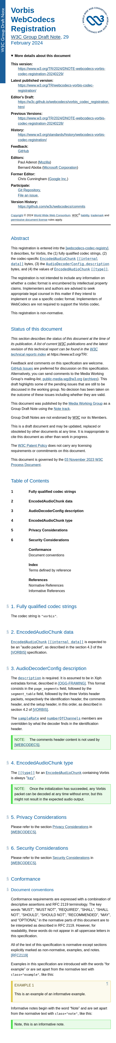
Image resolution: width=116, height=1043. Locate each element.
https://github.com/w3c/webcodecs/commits (51, 206)
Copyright (17, 215)
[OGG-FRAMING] (72, 683)
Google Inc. (58, 179)
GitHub (23, 151)
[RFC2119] (19, 955)
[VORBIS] (18, 652)
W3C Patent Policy (32, 445)
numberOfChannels (64, 718)
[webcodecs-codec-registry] (87, 248)
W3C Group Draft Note (35, 37)
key (30, 778)
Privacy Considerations (70, 827)
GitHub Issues (22, 368)
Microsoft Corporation (60, 167)
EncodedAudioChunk (58, 259)
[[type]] (99, 269)
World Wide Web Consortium (52, 215)
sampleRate (28, 718)
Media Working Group (85, 403)
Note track (62, 409)
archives (90, 379)
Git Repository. (29, 190)
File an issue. (28, 195)
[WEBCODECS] (26, 745)
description (29, 678)
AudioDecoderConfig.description (77, 264)
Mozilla (44, 162)
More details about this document (42, 56)
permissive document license (29, 219)
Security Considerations (71, 858)
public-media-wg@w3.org (62, 379)
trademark (97, 215)
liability (85, 215)
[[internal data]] (66, 642)
